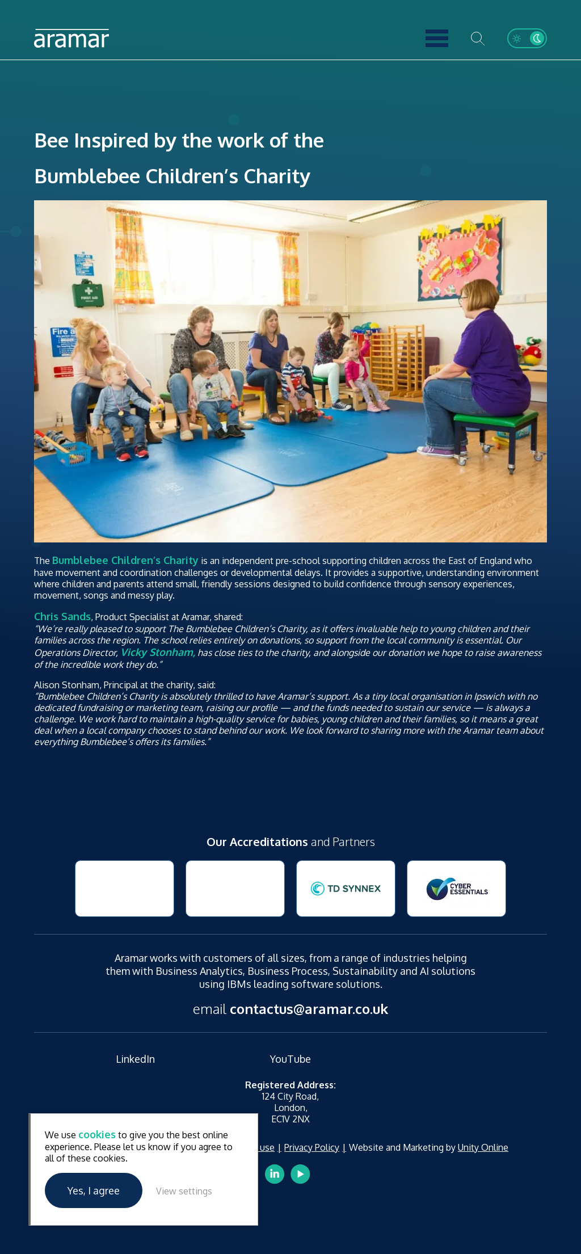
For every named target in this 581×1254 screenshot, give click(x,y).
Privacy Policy (311, 1147)
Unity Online (483, 1147)
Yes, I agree (94, 1190)
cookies (97, 1134)
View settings (184, 1191)
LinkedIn (135, 1059)
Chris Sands (62, 616)
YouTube (290, 1059)
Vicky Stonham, (157, 652)
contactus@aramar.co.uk (309, 1008)
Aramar (71, 38)
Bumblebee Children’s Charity (125, 560)
